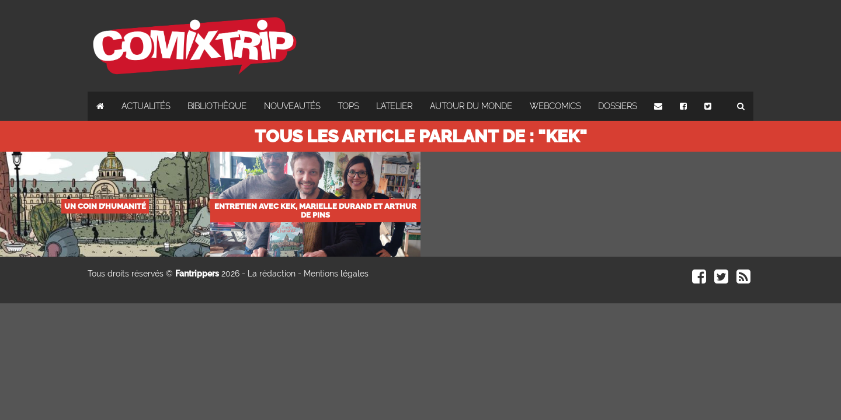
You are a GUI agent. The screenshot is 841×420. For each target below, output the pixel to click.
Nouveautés (292, 106)
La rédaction (272, 273)
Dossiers (617, 106)
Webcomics (555, 106)
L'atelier (394, 106)
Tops (348, 106)
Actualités (145, 106)
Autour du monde (471, 106)
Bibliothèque (216, 106)
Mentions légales (336, 273)
